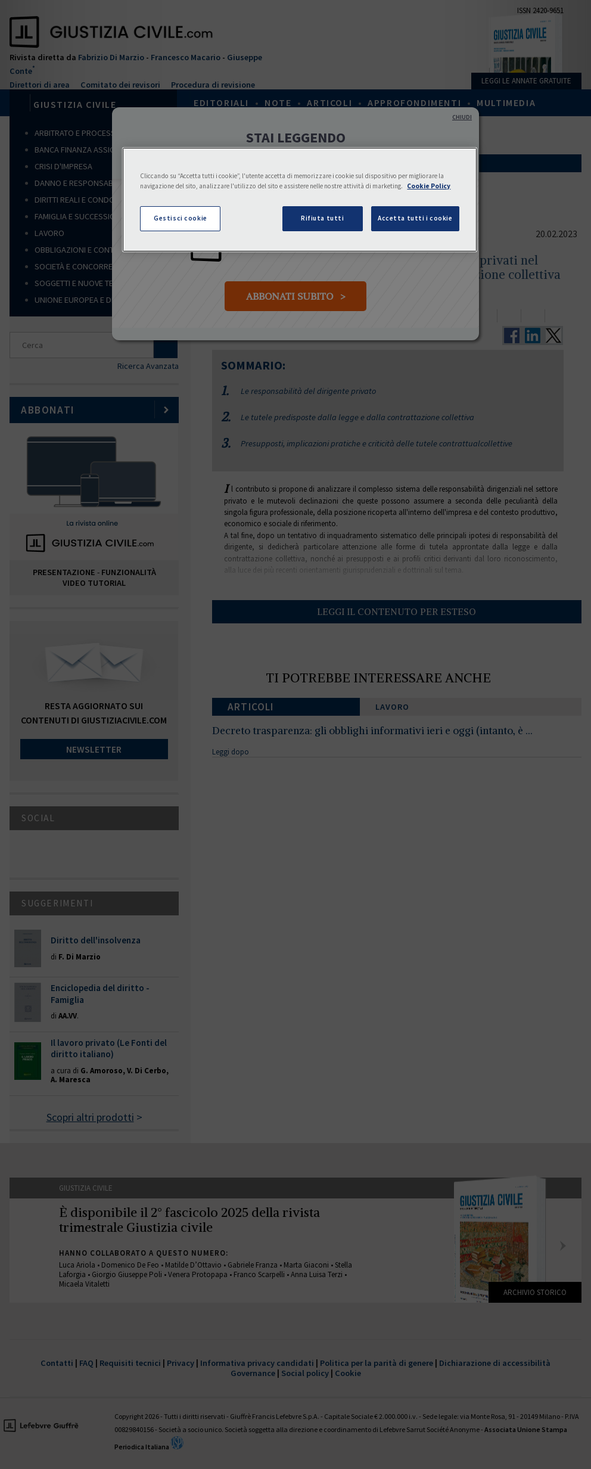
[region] (299, 199)
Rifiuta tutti (322, 218)
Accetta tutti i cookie (415, 218)
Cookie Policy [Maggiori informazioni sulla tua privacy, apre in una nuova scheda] (428, 186)
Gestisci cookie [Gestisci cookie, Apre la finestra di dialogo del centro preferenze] (180, 218)
